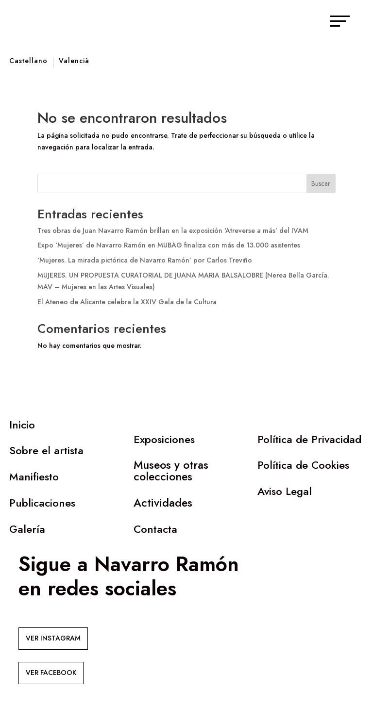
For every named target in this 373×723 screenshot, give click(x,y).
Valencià (74, 61)
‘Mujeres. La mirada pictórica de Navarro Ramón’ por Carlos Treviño (144, 260)
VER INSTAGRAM (53, 638)
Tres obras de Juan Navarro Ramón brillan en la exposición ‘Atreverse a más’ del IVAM (172, 230)
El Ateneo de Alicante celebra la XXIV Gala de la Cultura (127, 302)
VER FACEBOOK (51, 672)
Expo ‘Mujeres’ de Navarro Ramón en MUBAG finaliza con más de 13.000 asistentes (168, 245)
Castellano (28, 61)
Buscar (320, 183)
